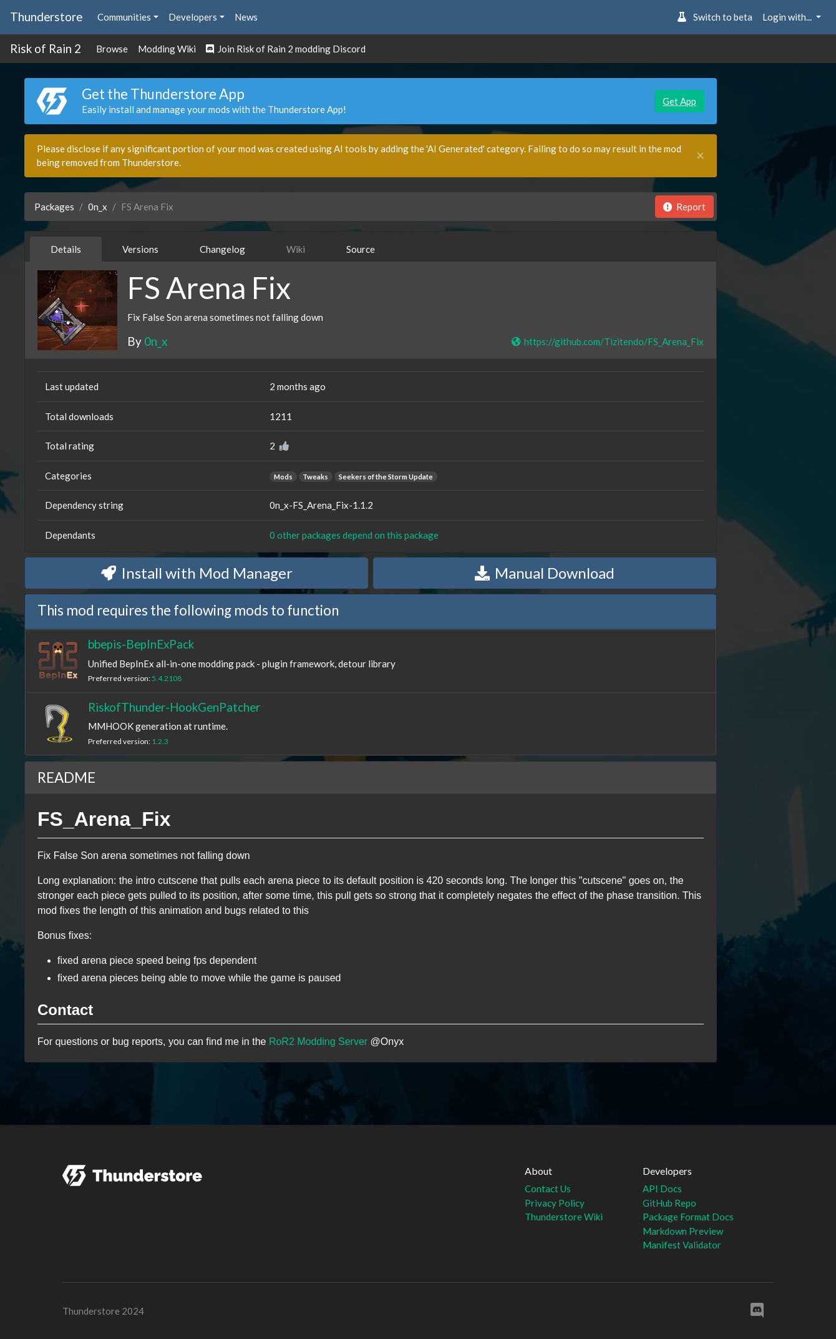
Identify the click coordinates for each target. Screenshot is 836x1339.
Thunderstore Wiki (564, 1216)
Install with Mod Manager (197, 573)
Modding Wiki (167, 48)
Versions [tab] (140, 249)
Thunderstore (46, 16)
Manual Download (545, 573)
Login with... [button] (788, 16)
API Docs (662, 1188)
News (246, 16)
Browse (112, 48)
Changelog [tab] (222, 249)
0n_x (97, 206)
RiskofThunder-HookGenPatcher (174, 707)
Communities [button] (124, 16)
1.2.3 (160, 741)
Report (684, 206)
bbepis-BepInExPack (141, 644)
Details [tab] (66, 249)
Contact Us (548, 1188)
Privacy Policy (555, 1203)
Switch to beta (714, 16)
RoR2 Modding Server (318, 1041)
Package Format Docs (688, 1216)
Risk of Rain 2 (45, 48)
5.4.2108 (167, 678)
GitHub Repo (669, 1203)
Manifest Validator (682, 1244)
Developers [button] (192, 16)
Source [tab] (360, 249)
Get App (679, 101)
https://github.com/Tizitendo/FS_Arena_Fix (607, 341)
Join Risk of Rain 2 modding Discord (286, 48)
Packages (54, 206)
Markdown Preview (683, 1231)
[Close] (700, 156)
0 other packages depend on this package (354, 535)
